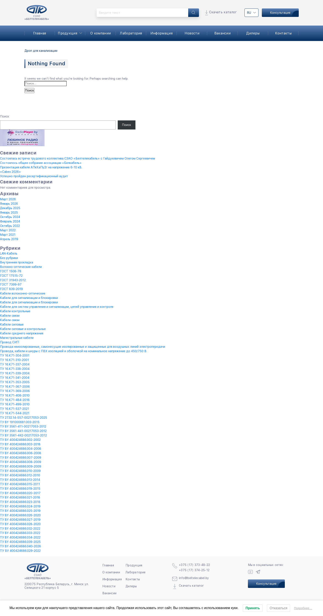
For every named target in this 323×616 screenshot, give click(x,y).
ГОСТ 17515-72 (11, 275)
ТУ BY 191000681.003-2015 (19, 422)
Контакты (283, 33)
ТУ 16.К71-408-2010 (15, 395)
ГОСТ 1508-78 (10, 271)
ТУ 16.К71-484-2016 (15, 400)
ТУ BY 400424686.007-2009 (20, 457)
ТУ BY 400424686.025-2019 (20, 510)
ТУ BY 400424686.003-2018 (20, 444)
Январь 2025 (9, 212)
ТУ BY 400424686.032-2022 (20, 528)
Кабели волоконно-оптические (22, 293)
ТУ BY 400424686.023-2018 (20, 502)
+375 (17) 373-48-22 (194, 565)
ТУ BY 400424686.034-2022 (20, 537)
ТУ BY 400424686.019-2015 (20, 488)
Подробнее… (303, 608)
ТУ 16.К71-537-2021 (14, 408)
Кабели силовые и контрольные (23, 329)
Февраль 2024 (10, 221)
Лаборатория (131, 33)
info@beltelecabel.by (194, 578)
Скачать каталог (223, 12)
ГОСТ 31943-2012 (13, 280)
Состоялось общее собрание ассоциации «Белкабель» (41, 163)
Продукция (67, 33)
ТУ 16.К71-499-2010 (15, 404)
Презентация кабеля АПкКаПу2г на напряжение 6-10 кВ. (41, 167)
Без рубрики (9, 258)
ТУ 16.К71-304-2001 (14, 355)
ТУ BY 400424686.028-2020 (20, 524)
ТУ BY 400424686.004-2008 (20, 448)
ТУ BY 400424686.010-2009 (20, 471)
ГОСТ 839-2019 (11, 289)
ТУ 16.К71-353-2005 (15, 382)
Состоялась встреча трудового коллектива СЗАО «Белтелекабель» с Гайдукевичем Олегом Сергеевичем (77, 158)
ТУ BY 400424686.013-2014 (20, 479)
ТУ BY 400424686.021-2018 (20, 497)
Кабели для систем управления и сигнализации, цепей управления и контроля (56, 306)
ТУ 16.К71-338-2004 (15, 369)
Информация (161, 33)
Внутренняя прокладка (16, 262)
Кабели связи (9, 315)
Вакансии (222, 33)
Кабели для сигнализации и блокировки (29, 298)
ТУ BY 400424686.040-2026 (20, 546)
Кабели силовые (12, 324)
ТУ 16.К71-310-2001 (14, 360)
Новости (192, 33)
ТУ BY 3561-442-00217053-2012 (23, 435)
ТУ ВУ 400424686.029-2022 (20, 550)
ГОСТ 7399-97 (11, 284)
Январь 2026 (9, 203)
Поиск (4, 116)
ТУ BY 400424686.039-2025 (20, 542)
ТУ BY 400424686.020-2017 (20, 493)
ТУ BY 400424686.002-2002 (20, 440)
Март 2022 (8, 230)
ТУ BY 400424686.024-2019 (20, 506)
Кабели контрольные (15, 311)
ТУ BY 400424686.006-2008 (20, 453)
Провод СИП (9, 342)
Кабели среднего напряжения (21, 333)
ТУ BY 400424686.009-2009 (20, 466)
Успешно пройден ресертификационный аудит (34, 176)
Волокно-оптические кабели (21, 266)
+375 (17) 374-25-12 (194, 570)
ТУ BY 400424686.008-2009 (20, 462)
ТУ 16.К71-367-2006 (15, 386)
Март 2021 (7, 234)
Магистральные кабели (17, 337)
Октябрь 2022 (10, 226)
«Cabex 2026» (10, 171)
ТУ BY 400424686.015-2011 (20, 484)
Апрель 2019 (9, 239)
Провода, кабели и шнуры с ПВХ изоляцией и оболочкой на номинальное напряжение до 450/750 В (73, 351)
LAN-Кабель (8, 253)
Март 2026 (8, 199)
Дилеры (253, 33)
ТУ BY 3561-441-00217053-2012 (23, 431)
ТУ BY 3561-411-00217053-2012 (23, 426)
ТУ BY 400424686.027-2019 (20, 519)
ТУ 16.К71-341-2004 (14, 377)
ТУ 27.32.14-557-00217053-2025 (23, 417)
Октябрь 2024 (10, 217)
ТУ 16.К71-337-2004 (15, 364)
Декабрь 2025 (10, 208)
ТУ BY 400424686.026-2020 (20, 515)
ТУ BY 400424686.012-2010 (20, 475)
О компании (100, 33)
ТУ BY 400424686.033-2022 (20, 533)
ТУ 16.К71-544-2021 (14, 413)
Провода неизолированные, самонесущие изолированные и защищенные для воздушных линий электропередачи (82, 346)
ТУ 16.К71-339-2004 (15, 373)
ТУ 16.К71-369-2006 (15, 391)
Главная (39, 33)
